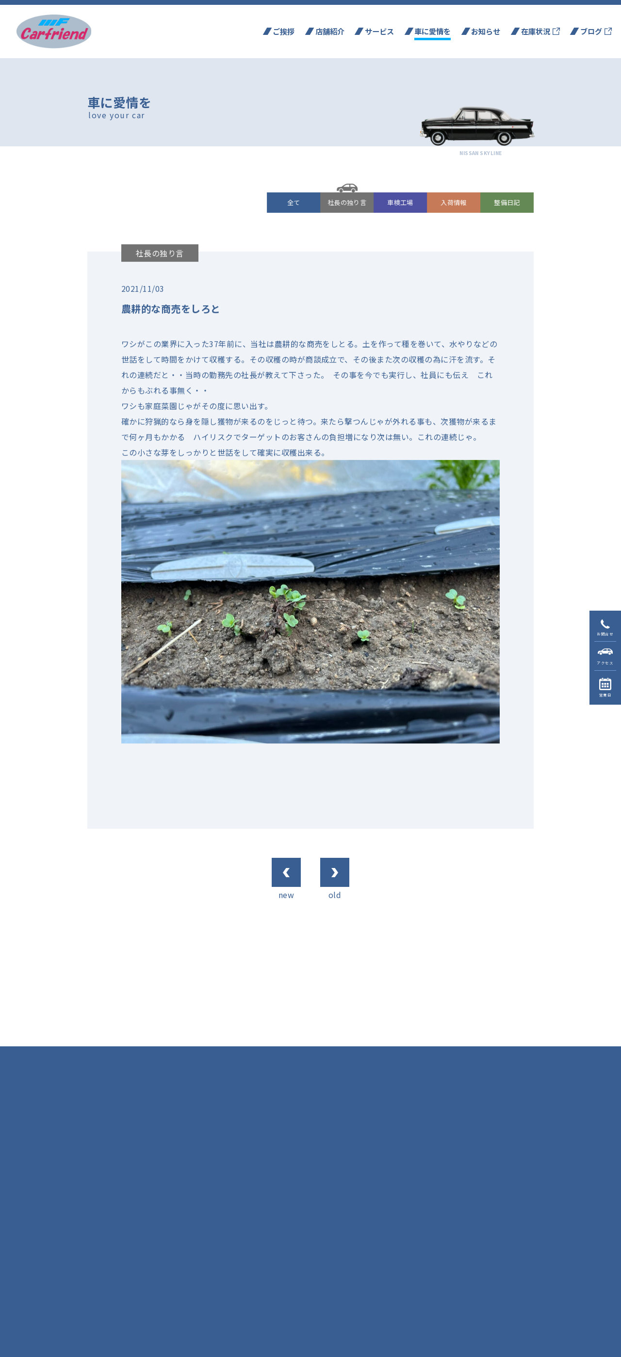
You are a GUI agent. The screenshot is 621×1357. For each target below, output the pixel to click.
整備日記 (507, 202)
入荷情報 (454, 202)
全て (293, 202)
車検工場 (401, 202)
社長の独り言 (347, 202)
